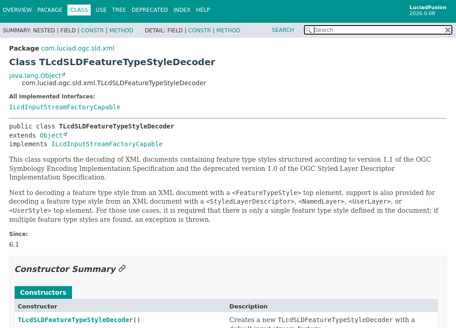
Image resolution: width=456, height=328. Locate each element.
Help (203, 10)
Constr (92, 30)
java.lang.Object (35, 75)
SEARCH (283, 30)
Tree (119, 10)
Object (51, 135)
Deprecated (150, 10)
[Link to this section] (122, 269)
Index (182, 10)
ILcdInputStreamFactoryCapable (64, 107)
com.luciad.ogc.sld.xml (77, 48)
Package (49, 10)
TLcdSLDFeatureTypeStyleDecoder (75, 319)
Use (101, 10)
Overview (17, 10)
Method (121, 30)
